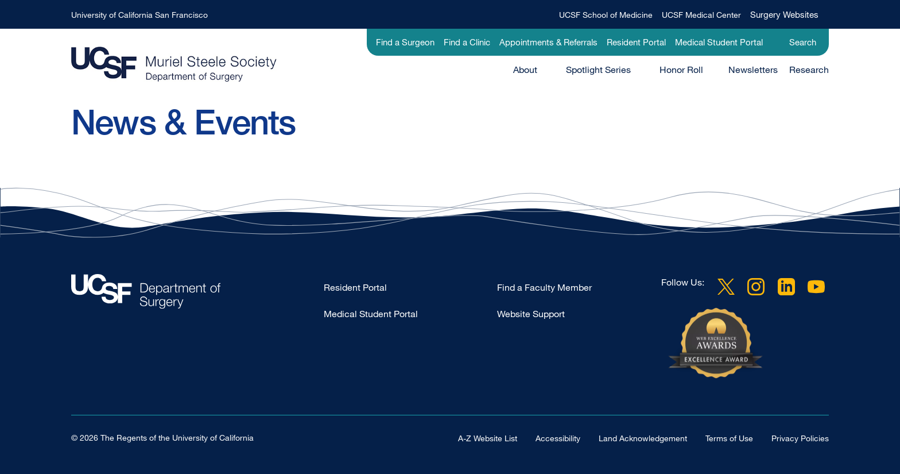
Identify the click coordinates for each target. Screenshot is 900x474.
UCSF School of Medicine (606, 15)
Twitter (726, 286)
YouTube (816, 286)
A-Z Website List (487, 438)
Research (809, 69)
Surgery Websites (784, 14)
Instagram (756, 286)
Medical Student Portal (719, 42)
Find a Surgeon (405, 42)
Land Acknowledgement (643, 438)
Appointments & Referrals (548, 42)
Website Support (531, 313)
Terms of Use (729, 438)
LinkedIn (786, 286)
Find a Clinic (467, 42)
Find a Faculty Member (544, 287)
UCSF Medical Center (701, 15)
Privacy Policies (800, 438)
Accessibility (558, 438)
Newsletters (753, 69)
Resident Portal (636, 42)
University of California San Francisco (139, 15)
